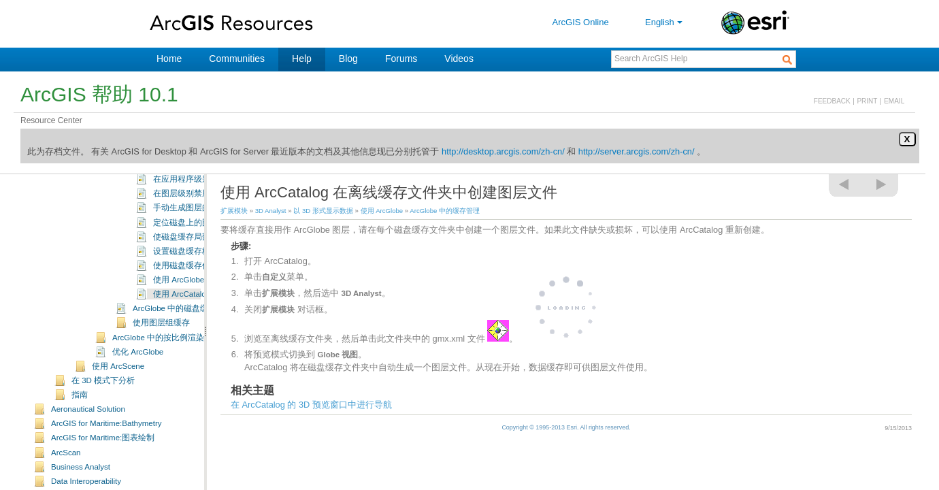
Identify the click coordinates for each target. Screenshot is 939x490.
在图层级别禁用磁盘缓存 (198, 237)
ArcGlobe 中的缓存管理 (445, 210)
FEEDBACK (832, 101)
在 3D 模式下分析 (103, 425)
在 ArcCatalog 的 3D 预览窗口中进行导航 (311, 404)
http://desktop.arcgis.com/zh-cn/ (503, 151)
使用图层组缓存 (161, 367)
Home (169, 58)
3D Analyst (270, 210)
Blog (348, 58)
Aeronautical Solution (88, 453)
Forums (401, 58)
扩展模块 (234, 210)
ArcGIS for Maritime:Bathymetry (106, 467)
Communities (237, 58)
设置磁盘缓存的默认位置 (198, 180)
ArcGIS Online (581, 22)
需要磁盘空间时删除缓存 (198, 195)
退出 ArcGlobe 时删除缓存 (200, 209)
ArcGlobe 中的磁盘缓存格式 (183, 352)
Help (302, 58)
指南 (79, 439)
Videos (459, 58)
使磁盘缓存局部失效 (190, 281)
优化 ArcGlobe (137, 396)
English (665, 22)
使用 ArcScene (118, 410)
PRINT (867, 101)
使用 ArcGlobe (382, 210)
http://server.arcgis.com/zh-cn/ (636, 151)
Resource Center (51, 120)
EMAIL (894, 101)
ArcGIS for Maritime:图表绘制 (102, 482)
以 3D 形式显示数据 (323, 210)
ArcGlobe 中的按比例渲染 (158, 382)
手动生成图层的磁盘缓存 (198, 252)
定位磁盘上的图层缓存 (194, 267)
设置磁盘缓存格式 (185, 295)
